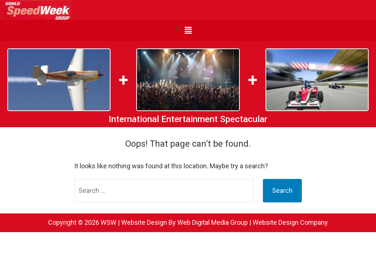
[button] (188, 30)
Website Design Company (290, 222)
